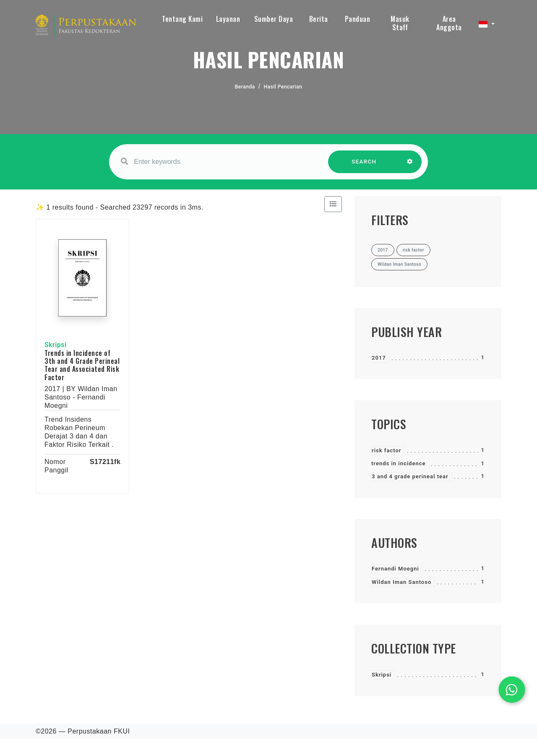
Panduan (357, 19)
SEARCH (364, 165)
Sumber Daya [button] (273, 19)
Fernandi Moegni (395, 568)
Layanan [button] (228, 19)
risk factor (386, 450)
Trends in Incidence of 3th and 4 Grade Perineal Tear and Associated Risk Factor (82, 365)
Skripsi (381, 675)
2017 (379, 358)
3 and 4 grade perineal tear (410, 476)
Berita (318, 19)
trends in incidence (398, 463)
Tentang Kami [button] (182, 19)
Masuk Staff (400, 23)
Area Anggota (449, 23)
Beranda (245, 87)
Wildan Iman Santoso (401, 582)
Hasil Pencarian (283, 87)
